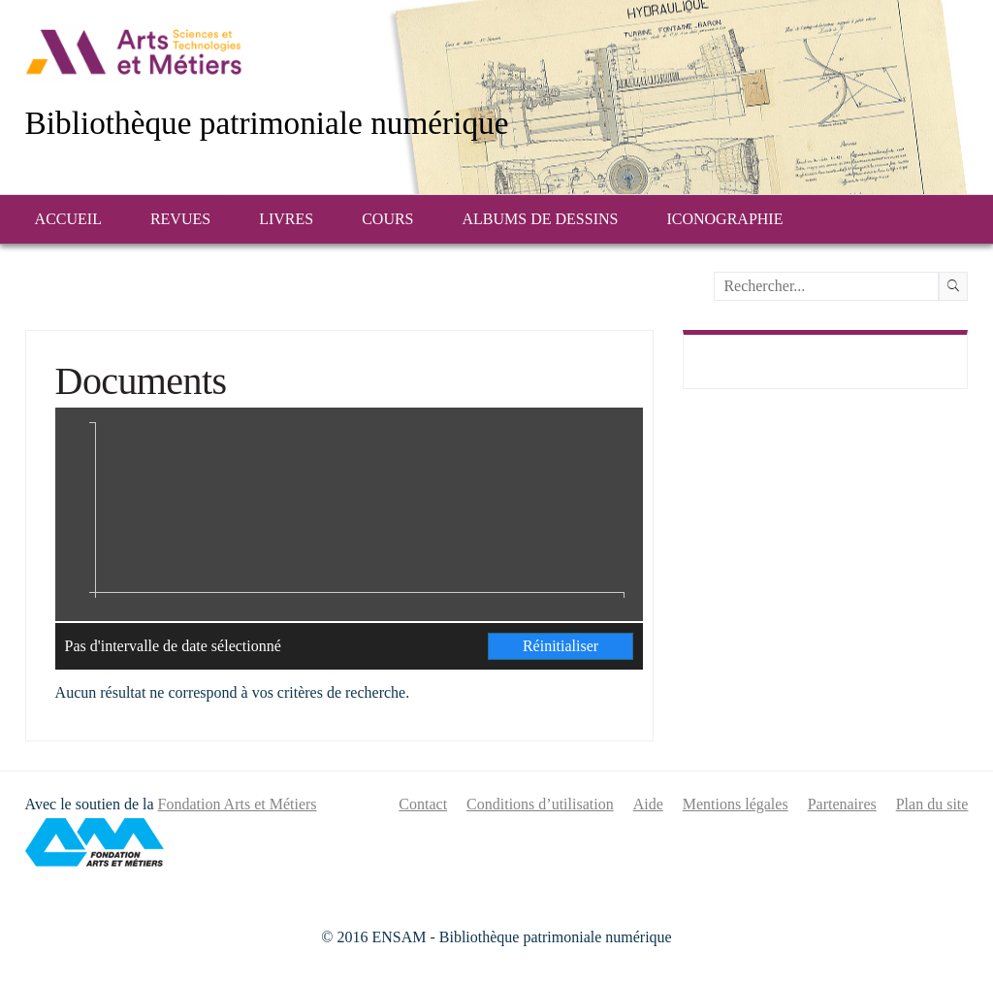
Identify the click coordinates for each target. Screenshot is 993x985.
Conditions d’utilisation (540, 804)
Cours (387, 219)
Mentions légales (735, 804)
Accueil (68, 219)
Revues (180, 219)
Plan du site (932, 804)
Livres (286, 219)
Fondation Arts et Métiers (237, 804)
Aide (648, 804)
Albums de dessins (541, 219)
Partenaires (842, 804)
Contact (423, 804)
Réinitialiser (560, 646)
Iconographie (724, 219)
